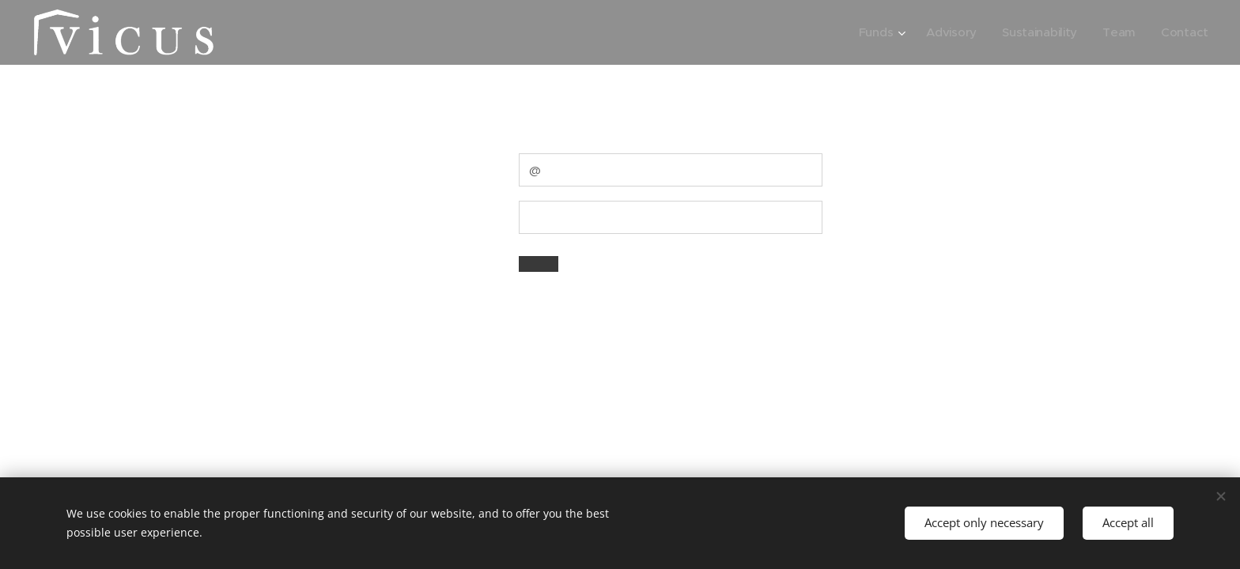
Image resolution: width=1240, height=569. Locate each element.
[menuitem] (876, 32)
